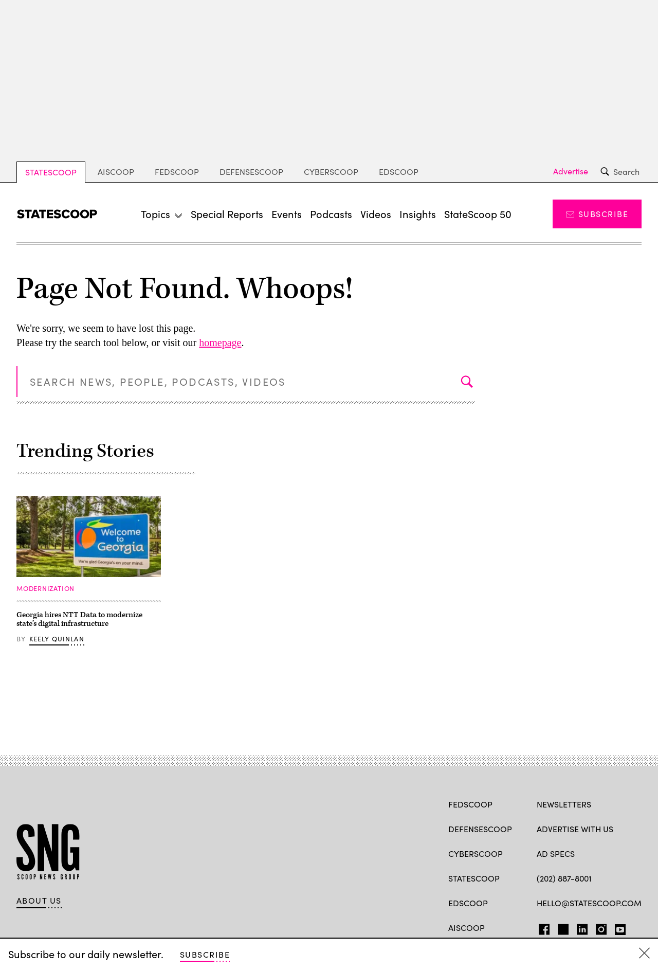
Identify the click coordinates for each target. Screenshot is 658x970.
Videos (375, 214)
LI (578, 927)
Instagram (601, 927)
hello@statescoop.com (589, 902)
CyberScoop (331, 171)
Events (286, 214)
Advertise (570, 171)
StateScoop (51, 172)
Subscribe (597, 213)
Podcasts (331, 214)
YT (618, 927)
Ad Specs (556, 853)
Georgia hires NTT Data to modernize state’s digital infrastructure (79, 619)
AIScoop (116, 171)
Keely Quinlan (56, 638)
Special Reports (227, 214)
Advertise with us (575, 828)
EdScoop (398, 171)
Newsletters (564, 804)
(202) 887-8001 (564, 878)
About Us (39, 900)
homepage (220, 342)
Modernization (45, 588)
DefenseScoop (251, 171)
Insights (417, 214)
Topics (155, 214)
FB (541, 927)
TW (562, 927)
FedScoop (177, 171)
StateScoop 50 (477, 214)
